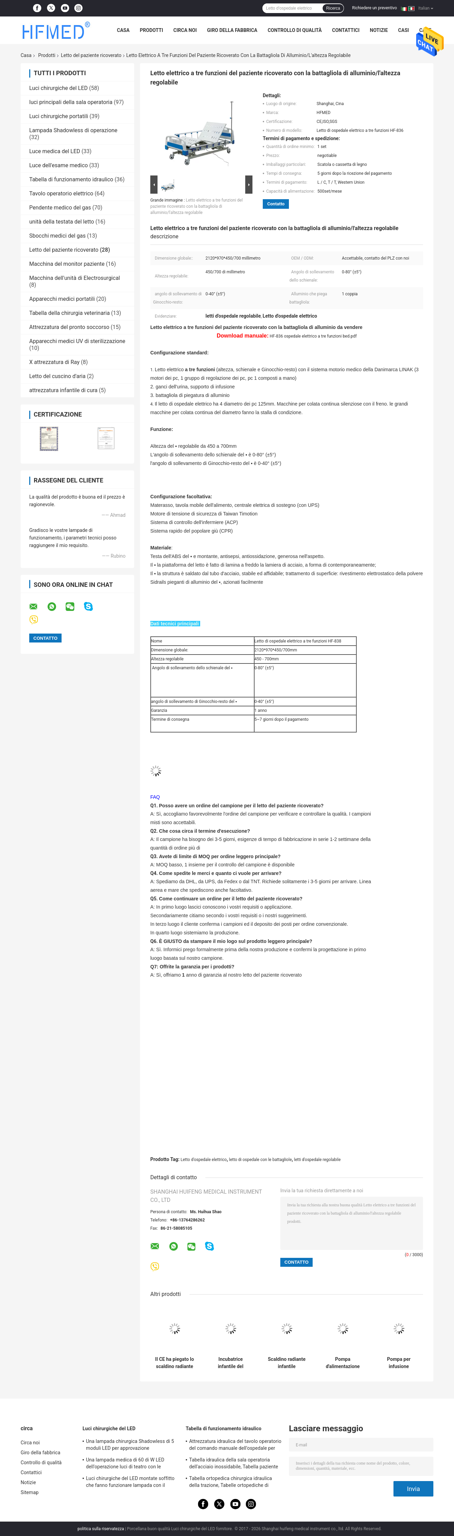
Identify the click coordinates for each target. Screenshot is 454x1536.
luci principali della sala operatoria (70, 102)
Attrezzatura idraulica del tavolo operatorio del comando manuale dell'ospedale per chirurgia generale (235, 1445)
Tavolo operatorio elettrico (61, 193)
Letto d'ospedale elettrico (204, 1159)
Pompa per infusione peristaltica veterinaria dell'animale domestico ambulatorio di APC (398, 1362)
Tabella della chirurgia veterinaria (69, 313)
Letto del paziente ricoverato (91, 55)
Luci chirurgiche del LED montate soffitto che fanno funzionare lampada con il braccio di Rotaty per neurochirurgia (130, 1483)
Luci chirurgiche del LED (58, 88)
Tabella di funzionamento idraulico (71, 179)
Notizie (379, 30)
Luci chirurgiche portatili (58, 116)
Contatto (275, 203)
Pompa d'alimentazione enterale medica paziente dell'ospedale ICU (342, 1362)
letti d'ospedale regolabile (317, 1159)
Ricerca (333, 8)
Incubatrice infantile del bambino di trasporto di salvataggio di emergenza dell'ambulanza (231, 1362)
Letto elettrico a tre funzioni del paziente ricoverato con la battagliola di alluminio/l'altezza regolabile (196, 206)
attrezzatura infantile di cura (63, 390)
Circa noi (185, 30)
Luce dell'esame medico (58, 165)
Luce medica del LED (54, 151)
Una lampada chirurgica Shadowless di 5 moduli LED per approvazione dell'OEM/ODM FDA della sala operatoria (130, 1445)
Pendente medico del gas (60, 207)
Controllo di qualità (295, 30)
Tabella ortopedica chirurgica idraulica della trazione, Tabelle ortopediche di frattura (230, 1483)
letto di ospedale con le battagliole (260, 1159)
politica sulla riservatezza (101, 1528)
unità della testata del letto (61, 221)
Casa (123, 30)
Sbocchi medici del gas (57, 235)
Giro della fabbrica (232, 30)
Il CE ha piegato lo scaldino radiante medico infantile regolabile (174, 1362)
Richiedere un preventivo (374, 7)
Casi (403, 30)
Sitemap (30, 1492)
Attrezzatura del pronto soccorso (69, 327)
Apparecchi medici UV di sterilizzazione (77, 341)
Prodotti (151, 30)
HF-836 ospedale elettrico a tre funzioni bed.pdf (313, 336)
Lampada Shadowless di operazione (73, 130)
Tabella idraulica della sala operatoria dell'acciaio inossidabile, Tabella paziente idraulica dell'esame (233, 1464)
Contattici (345, 30)
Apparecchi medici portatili (62, 299)
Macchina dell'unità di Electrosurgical (74, 278)
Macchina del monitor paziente (67, 264)
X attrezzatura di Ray (54, 362)
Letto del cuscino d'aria (57, 376)
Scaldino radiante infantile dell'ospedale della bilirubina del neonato (287, 1362)
